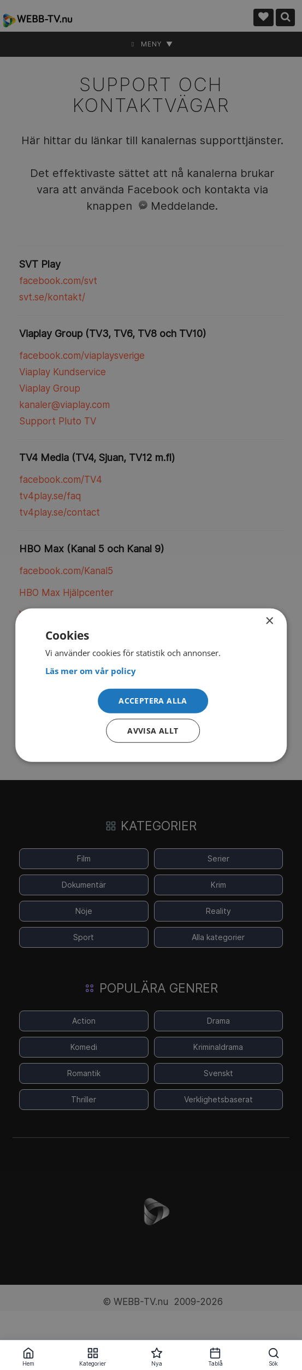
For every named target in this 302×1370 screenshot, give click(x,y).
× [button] (269, 621)
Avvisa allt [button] (152, 730)
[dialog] (151, 685)
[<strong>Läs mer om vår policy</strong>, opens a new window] (151, 671)
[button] (153, 701)
